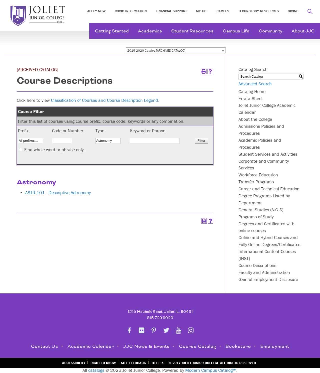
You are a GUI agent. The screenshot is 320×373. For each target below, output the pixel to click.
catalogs (96, 370)
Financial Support (171, 11)
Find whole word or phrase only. (54, 149)
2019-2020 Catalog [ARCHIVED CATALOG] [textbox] (156, 50)
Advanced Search (255, 84)
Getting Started (112, 31)
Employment (274, 346)
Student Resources (192, 31)
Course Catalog (197, 346)
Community (270, 31)
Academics (150, 31)
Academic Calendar (91, 346)
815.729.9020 (160, 318)
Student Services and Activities (267, 154)
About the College (255, 119)
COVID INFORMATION (131, 11)
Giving (293, 11)
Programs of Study (256, 217)
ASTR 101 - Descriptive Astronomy (58, 192)
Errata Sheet (250, 98)
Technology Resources (258, 11)
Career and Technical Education (269, 189)
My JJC (201, 11)
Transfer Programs (256, 182)
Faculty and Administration (264, 272)
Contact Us (44, 346)
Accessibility (73, 363)
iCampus (222, 11)
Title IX (157, 363)
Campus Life (236, 31)
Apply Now (96, 11)
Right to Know (103, 363)
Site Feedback (133, 363)
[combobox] (176, 50)
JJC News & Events (146, 346)
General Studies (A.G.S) (260, 210)
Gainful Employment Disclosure (268, 279)
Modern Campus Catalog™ (210, 370)
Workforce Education (258, 175)
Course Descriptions (257, 265)
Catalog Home (252, 91)
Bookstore (238, 346)
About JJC (303, 31)
